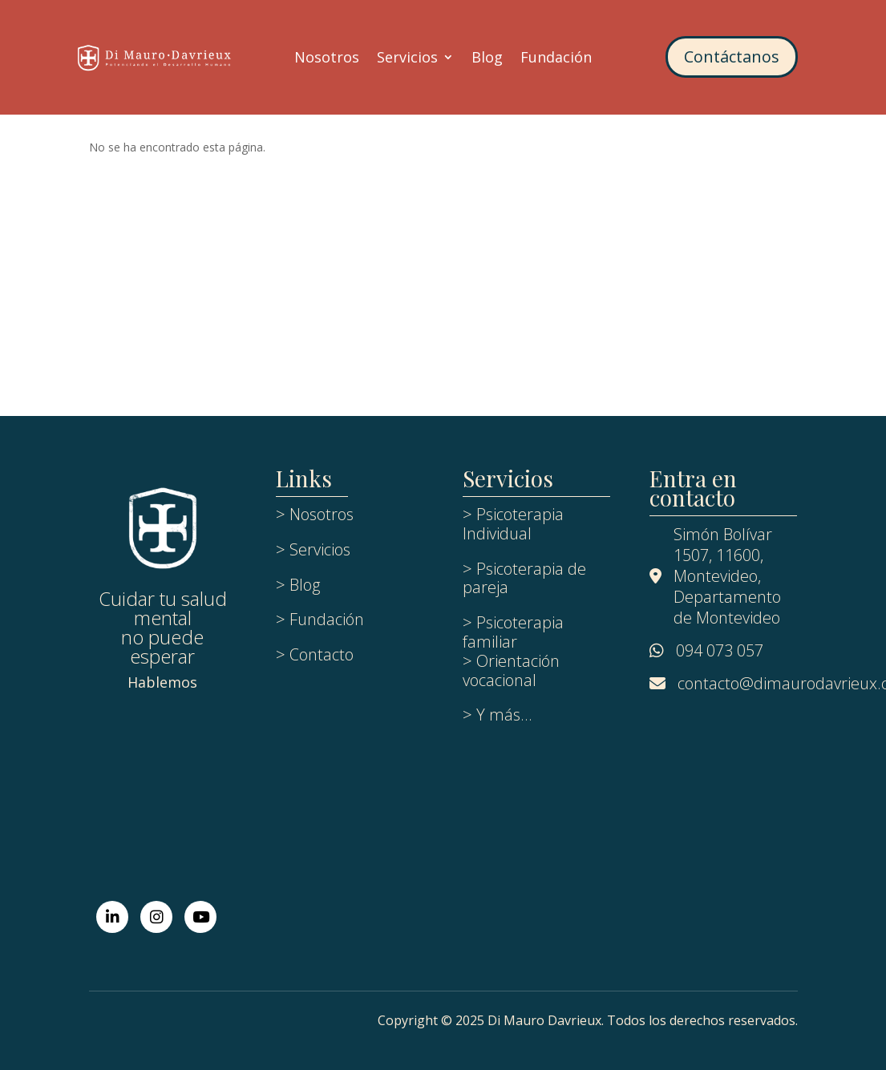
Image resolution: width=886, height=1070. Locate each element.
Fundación (556, 59)
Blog (487, 59)
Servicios (407, 59)
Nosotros (326, 59)
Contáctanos (731, 56)
